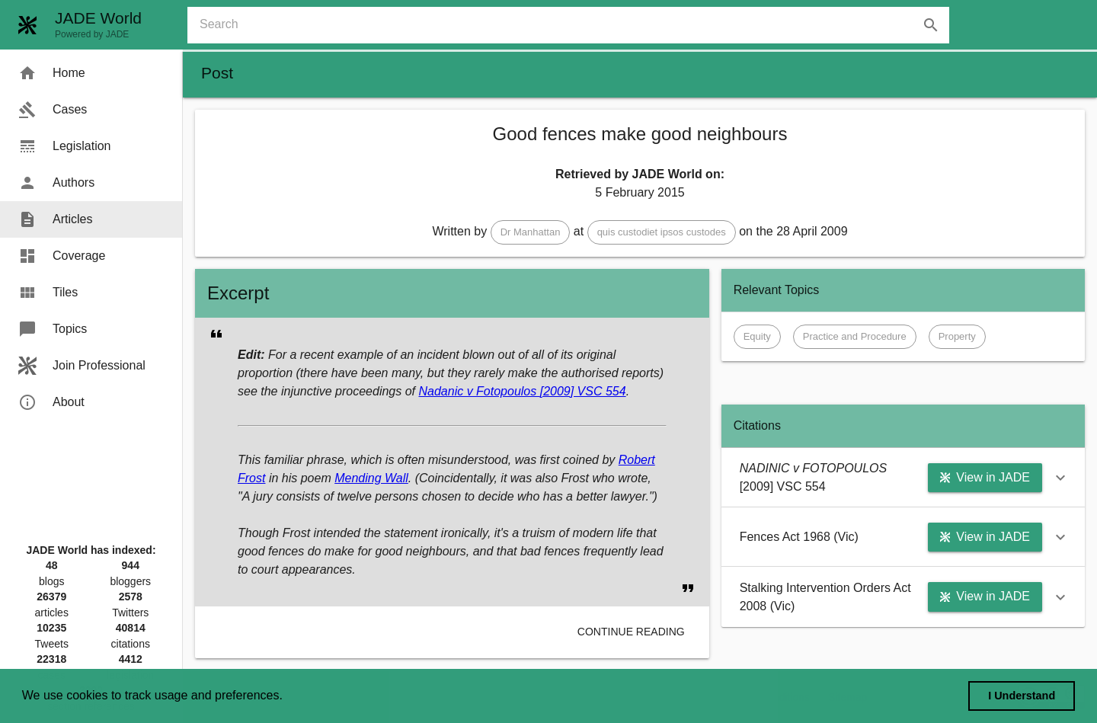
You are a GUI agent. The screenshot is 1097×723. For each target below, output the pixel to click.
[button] (531, 232)
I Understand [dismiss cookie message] (1021, 695)
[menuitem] (91, 73)
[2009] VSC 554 (583, 391)
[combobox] (574, 25)
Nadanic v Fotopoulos (478, 391)
